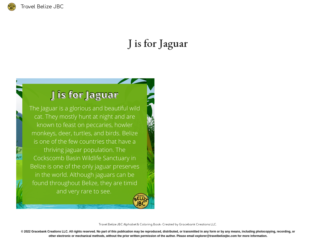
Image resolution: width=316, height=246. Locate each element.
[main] (158, 43)
